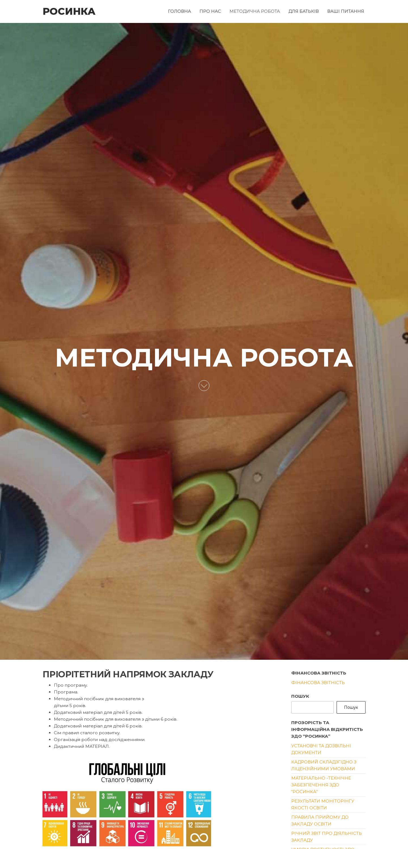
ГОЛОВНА (179, 11)
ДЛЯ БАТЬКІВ (303, 11)
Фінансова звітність (318, 682)
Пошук (300, 696)
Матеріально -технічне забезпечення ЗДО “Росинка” (321, 784)
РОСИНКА (68, 11)
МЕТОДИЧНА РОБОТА (255, 11)
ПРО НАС (210, 11)
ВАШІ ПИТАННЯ (345, 11)
